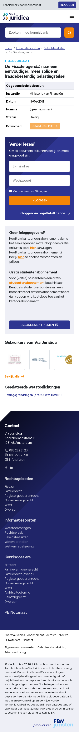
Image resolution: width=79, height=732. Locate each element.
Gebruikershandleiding (51, 647)
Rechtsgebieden (19, 478)
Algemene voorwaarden (20, 647)
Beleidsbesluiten (54, 48)
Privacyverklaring (15, 652)
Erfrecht (10, 565)
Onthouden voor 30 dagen (30, 191)
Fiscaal (9, 486)
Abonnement (35, 635)
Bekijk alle (14, 376)
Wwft (8, 505)
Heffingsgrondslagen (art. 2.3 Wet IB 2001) (33, 395)
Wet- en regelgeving (19, 546)
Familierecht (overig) (19, 574)
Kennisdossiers (18, 557)
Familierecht (13, 491)
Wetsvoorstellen (16, 542)
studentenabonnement (27, 283)
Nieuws (63, 635)
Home (8, 48)
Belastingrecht (15, 597)
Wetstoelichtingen (18, 528)
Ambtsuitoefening (17, 592)
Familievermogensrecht (21, 569)
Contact (28, 640)
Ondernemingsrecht (19, 500)
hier (33, 248)
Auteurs (51, 635)
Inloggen (67, 5)
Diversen (11, 509)
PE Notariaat (16, 612)
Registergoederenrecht (22, 496)
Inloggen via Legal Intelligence (45, 213)
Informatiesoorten (28, 48)
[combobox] (33, 32)
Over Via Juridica (15, 635)
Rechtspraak (14, 532)
